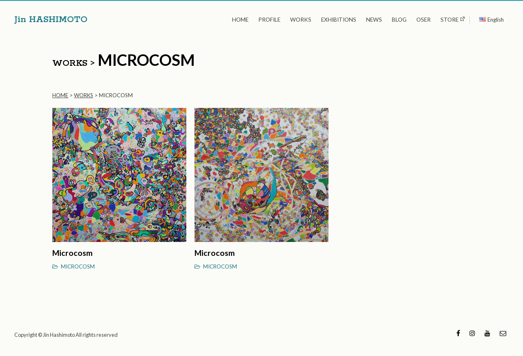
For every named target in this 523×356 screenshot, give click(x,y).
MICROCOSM (78, 266)
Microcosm (72, 252)
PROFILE (269, 19)
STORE (449, 19)
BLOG (399, 19)
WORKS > (73, 63)
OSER (423, 19)
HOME (240, 19)
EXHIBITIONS (338, 19)
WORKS (300, 19)
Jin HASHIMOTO (50, 19)
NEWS (374, 19)
